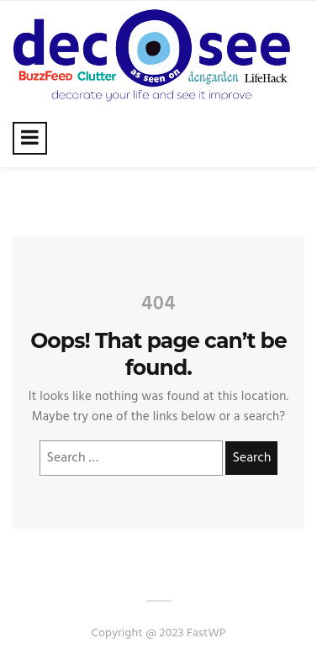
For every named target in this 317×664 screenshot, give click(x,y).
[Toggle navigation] (30, 138)
